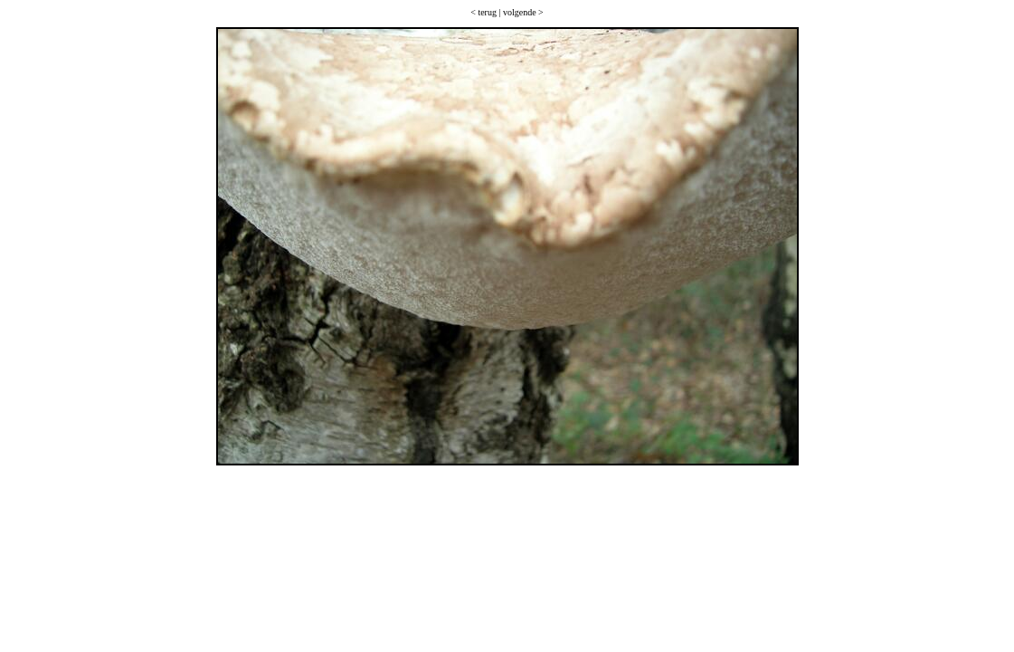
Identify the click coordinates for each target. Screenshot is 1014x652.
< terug (483, 12)
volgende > (523, 12)
